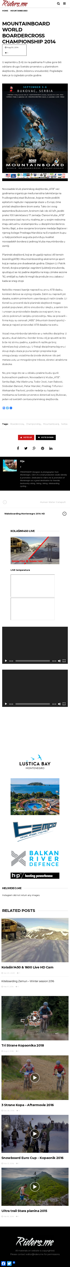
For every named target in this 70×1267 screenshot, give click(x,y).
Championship (33, 424)
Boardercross (17, 424)
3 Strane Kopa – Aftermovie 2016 (27, 1105)
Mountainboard (51, 424)
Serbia (64, 424)
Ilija (22, 461)
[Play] (6, 660)
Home (5, 11)
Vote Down (45, 437)
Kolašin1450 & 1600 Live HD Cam (27, 967)
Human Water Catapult (37, 502)
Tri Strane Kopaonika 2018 (22, 1045)
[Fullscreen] (64, 660)
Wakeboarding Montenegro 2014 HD (32, 514)
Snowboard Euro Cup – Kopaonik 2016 (32, 1158)
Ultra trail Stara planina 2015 (24, 1211)
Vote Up (26, 437)
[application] (35, 645)
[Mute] (59, 660)
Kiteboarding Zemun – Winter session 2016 (27, 981)
